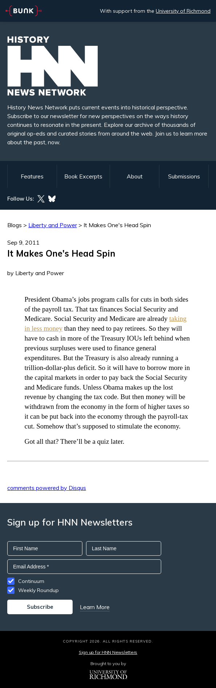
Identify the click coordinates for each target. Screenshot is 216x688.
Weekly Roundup (38, 590)
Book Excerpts (83, 176)
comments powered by (46, 487)
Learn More (95, 607)
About (135, 176)
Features (32, 176)
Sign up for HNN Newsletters (108, 652)
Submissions (184, 176)
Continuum (31, 581)
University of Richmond (183, 11)
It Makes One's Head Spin (117, 225)
